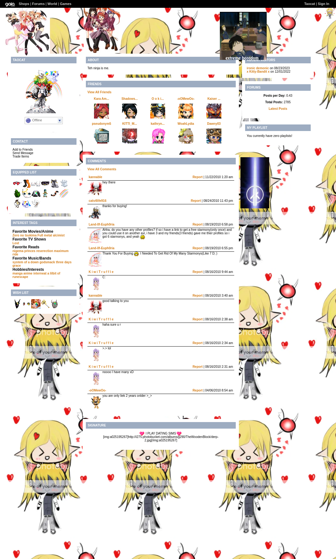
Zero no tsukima (24, 235)
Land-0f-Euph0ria (101, 224)
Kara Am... (101, 98)
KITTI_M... (129, 123)
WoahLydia (186, 123)
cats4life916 (97, 200)
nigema (17, 251)
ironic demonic (258, 68)
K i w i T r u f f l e (101, 272)
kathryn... (158, 123)
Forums (38, 4)
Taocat (309, 4)
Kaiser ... (213, 98)
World (52, 4)
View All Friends (99, 92)
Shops (24, 4)
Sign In (323, 4)
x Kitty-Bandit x (258, 71)
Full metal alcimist (51, 235)
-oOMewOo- (186, 98)
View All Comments (101, 169)
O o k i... (158, 98)
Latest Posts (278, 108)
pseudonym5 (101, 123)
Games (66, 4)
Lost (15, 243)
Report (198, 177)
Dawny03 (213, 123)
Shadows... (129, 98)
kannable (95, 177)
